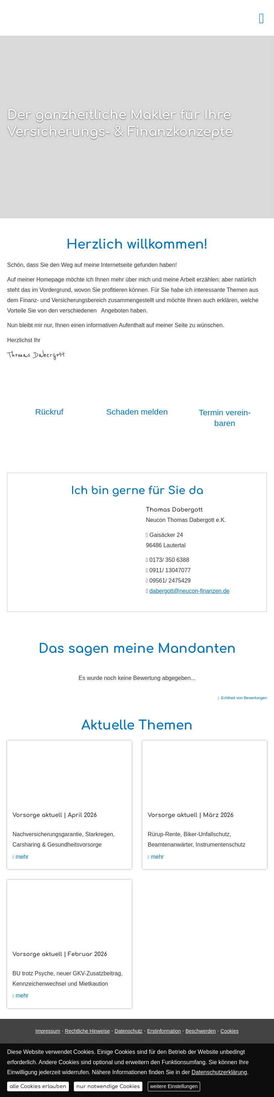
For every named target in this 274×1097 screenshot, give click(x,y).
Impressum (47, 1031)
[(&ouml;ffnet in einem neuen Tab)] (69, 772)
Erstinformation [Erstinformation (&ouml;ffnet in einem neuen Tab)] (164, 1031)
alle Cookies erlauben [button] (38, 1086)
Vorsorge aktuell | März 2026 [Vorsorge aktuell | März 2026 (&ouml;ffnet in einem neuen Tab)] (190, 815)
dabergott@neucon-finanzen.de (189, 591)
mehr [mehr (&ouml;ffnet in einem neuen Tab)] (22, 857)
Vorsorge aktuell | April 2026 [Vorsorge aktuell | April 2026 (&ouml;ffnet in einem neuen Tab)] (54, 815)
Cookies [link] (229, 1031)
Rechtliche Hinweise (87, 1031)
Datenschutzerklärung (219, 1072)
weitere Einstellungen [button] (174, 1086)
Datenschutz (128, 1031)
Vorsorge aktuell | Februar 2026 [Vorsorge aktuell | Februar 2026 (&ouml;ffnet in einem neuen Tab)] (59, 954)
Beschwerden (201, 1031)
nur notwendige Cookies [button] (108, 1086)
